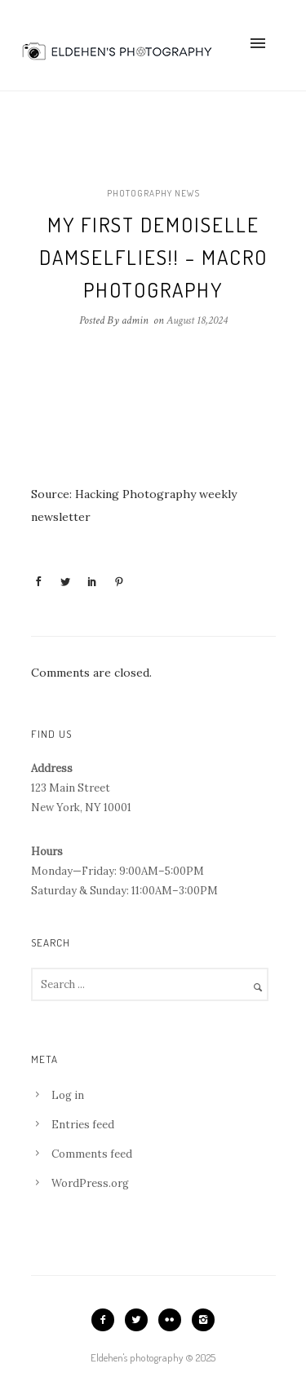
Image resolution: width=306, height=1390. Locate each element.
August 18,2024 (197, 320)
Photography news (153, 193)
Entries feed (82, 1125)
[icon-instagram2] (203, 1319)
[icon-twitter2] (140, 1319)
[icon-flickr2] (173, 1319)
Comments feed (91, 1154)
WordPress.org (90, 1183)
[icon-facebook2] (106, 1319)
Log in (67, 1095)
